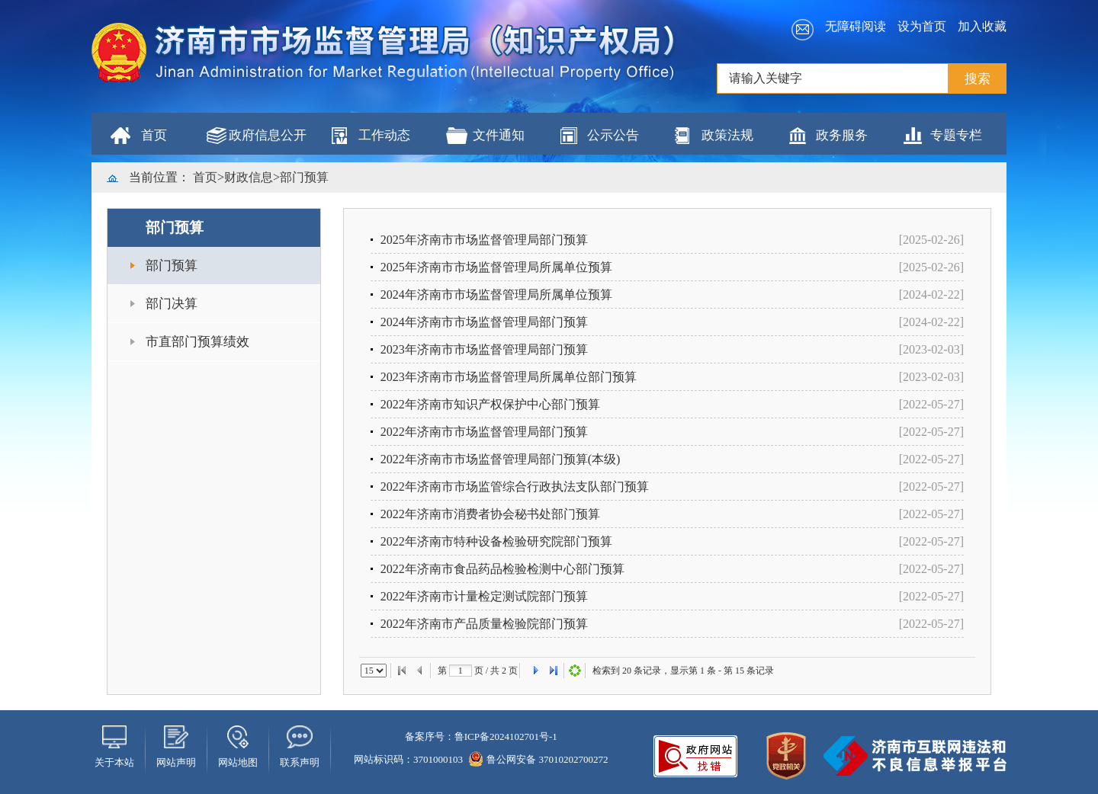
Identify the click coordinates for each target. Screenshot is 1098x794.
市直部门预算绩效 (197, 342)
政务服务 (842, 135)
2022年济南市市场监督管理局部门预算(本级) (500, 459)
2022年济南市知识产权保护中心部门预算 (490, 404)
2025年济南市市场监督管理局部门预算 (484, 239)
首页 (154, 135)
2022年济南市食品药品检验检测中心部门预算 (502, 568)
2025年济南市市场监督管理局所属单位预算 (496, 267)
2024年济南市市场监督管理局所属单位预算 (496, 294)
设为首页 (921, 26)
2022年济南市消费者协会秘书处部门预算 (490, 513)
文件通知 (499, 135)
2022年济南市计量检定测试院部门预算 (484, 596)
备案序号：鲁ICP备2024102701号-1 (481, 736)
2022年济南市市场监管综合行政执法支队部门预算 (514, 486)
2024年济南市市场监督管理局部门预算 (484, 321)
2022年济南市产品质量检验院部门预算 (484, 623)
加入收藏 (982, 26)
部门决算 (171, 303)
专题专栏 (956, 135)
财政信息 (248, 177)
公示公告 (613, 135)
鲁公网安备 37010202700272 (538, 759)
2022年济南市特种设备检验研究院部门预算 (496, 541)
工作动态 (384, 135)
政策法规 (727, 135)
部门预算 (304, 177)
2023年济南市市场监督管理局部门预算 (484, 349)
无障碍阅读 (855, 26)
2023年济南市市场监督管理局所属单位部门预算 (508, 376)
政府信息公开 (268, 135)
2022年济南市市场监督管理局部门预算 (484, 431)
